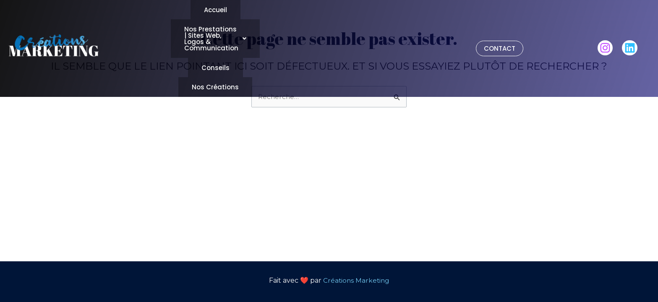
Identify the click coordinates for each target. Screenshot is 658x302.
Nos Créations (345, 27)
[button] (343, 11)
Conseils (281, 27)
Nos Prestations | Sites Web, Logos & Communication (343, 10)
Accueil (213, 10)
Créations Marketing (356, 280)
